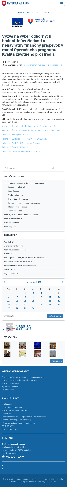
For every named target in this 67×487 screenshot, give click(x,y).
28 (17, 308)
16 (33, 301)
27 (8, 308)
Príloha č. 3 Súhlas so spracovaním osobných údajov (24, 139)
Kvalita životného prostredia (18, 199)
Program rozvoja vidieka (13, 219)
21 (17, 304)
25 (50, 304)
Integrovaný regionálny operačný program (24, 203)
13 (8, 301)
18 (50, 301)
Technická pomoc (15, 211)
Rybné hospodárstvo (11, 223)
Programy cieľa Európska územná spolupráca (21, 215)
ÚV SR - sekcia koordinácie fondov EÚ (23, 479)
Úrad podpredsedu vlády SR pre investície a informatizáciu (26, 258)
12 (59, 297)
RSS (38, 13)
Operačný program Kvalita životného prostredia (41, 65)
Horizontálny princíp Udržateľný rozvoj (18, 262)
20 (8, 304)
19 (59, 301)
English (47, 13)
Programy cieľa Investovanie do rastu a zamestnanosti (25, 183)
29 (25, 308)
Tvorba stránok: (17, 482)
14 (17, 301)
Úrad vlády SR (9, 242)
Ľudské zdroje (13, 191)
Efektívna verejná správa (17, 207)
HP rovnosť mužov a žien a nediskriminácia (20, 266)
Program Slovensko (11, 274)
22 (25, 304)
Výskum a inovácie (15, 195)
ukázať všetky (55, 316)
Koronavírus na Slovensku (13, 246)
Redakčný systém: (42, 482)
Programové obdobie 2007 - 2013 (16, 250)
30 (33, 308)
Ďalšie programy (10, 227)
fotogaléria (57, 361)
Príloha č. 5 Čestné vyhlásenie (15, 147)
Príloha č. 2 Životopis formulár (15, 135)
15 (25, 301)
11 (50, 297)
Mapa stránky (13, 456)
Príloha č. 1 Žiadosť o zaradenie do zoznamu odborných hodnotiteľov (31, 130)
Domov (21, 13)
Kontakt (31, 13)
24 (41, 304)
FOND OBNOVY (9, 270)
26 (59, 304)
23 (33, 304)
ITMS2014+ (8, 254)
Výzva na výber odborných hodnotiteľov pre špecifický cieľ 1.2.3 (29, 126)
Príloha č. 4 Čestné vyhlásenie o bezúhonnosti (22, 143)
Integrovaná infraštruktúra (18, 187)
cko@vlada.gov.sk (14, 453)
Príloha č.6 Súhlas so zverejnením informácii (21, 151)
